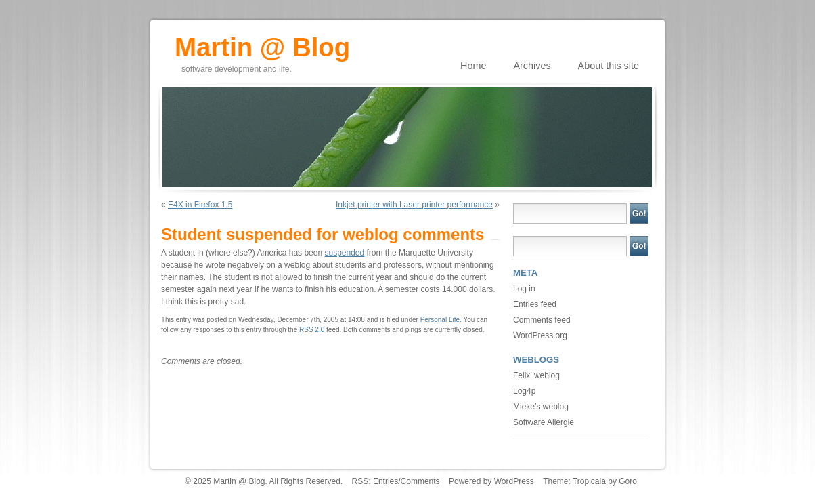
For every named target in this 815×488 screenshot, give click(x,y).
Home (473, 65)
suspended (344, 253)
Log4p (524, 391)
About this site (608, 65)
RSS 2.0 (311, 329)
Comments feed (542, 320)
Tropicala (589, 481)
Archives (531, 65)
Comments (420, 481)
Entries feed (534, 304)
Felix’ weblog (536, 375)
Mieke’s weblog (541, 406)
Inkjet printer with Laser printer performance (414, 204)
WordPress (514, 481)
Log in (524, 288)
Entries (385, 481)
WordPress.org (540, 335)
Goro (628, 481)
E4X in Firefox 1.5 (200, 204)
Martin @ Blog (262, 43)
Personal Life (440, 319)
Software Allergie (543, 422)
